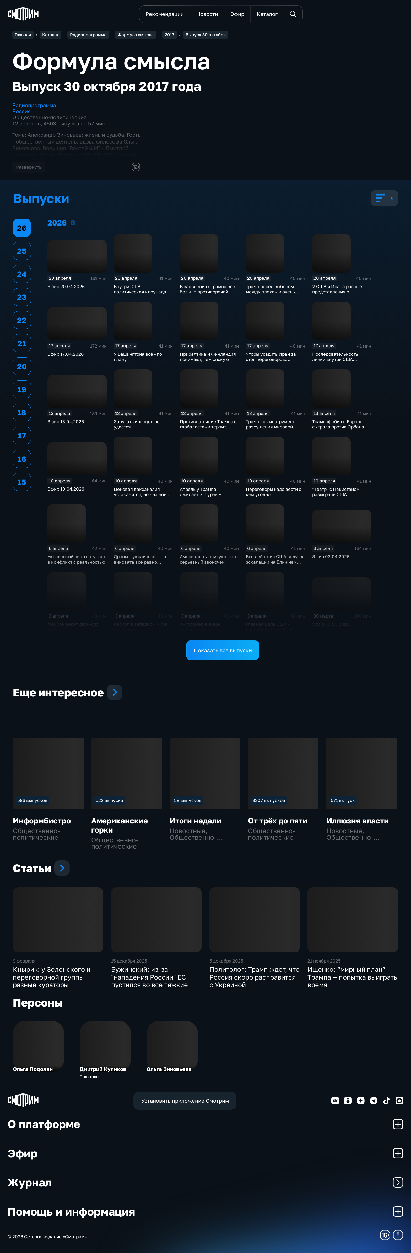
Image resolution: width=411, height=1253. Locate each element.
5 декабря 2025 (226, 961)
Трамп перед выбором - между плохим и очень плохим (271, 292)
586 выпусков (32, 800)
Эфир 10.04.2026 (65, 489)
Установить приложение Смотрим (185, 1101)
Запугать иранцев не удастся (137, 424)
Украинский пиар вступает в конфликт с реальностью (76, 559)
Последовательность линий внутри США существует (335, 359)
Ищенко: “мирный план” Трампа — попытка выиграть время (352, 976)
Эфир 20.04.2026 (66, 286)
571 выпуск (343, 800)
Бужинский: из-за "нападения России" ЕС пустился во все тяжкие (149, 976)
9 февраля (24, 961)
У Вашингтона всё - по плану (138, 356)
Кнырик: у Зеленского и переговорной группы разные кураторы (51, 976)
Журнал (205, 1182)
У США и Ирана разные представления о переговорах (337, 292)
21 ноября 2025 (324, 961)
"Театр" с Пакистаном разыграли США (336, 491)
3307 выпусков (268, 800)
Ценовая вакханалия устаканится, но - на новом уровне (143, 494)
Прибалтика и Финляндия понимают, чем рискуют (208, 356)
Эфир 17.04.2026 (65, 354)
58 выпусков (188, 800)
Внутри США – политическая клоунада (140, 289)
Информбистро (42, 820)
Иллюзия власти (357, 820)
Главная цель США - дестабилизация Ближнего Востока (275, 629)
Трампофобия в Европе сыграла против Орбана (338, 424)
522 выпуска (109, 800)
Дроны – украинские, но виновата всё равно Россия (140, 562)
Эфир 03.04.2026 (330, 556)
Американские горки (119, 825)
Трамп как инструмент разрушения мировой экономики (270, 427)
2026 (73, 222)
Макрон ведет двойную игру (72, 626)
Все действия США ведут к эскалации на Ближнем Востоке (275, 562)
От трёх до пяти (277, 820)
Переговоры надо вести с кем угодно (273, 491)
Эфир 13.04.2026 (65, 421)
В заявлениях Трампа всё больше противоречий (207, 289)
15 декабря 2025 (129, 961)
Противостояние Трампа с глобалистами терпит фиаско (208, 427)
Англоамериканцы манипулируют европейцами (200, 629)
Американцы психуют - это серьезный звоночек (208, 559)
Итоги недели (195, 820)
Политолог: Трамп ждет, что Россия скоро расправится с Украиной (254, 976)
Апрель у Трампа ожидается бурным (200, 491)
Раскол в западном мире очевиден (140, 626)
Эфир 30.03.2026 (330, 624)
